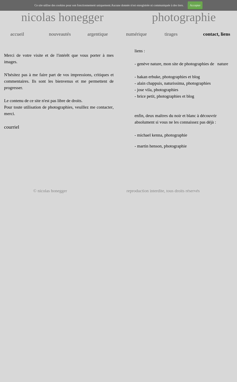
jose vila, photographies (157, 89)
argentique (97, 34)
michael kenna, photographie (162, 135)
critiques (101, 74)
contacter (105, 107)
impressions (81, 74)
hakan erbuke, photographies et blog (168, 76)
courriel (11, 127)
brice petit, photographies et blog (165, 96)
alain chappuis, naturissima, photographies (174, 83)
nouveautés (60, 34)
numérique (136, 34)
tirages (171, 34)
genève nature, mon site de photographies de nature (182, 63)
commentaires (16, 81)
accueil (17, 34)
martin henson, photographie (162, 146)
